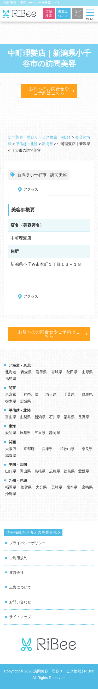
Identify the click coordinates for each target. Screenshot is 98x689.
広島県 (54, 471)
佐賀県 (26, 487)
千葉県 (69, 394)
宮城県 (56, 372)
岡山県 (25, 471)
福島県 (10, 378)
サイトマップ (20, 617)
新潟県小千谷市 (32, 174)
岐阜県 (25, 433)
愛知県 (10, 433)
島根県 (39, 471)
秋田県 (71, 372)
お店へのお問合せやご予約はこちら (49, 90)
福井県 (69, 417)
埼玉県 (50, 394)
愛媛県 (83, 471)
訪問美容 (58, 174)
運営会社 (16, 572)
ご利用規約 (18, 558)
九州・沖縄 (18, 480)
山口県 (10, 471)
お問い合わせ (20, 602)
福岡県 (10, 487)
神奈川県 (31, 394)
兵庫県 (47, 449)
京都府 (29, 449)
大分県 (41, 487)
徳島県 (69, 471)
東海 (12, 426)
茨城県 (25, 401)
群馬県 (87, 394)
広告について (20, 587)
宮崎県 (87, 487)
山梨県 (25, 417)
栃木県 (10, 401)
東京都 (10, 394)
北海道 (10, 372)
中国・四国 (18, 464)
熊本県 (71, 487)
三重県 (39, 433)
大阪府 (10, 449)
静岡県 (54, 433)
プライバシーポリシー (27, 543)
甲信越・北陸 (20, 410)
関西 (12, 442)
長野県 (83, 417)
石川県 (54, 417)
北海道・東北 (20, 365)
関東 (12, 388)
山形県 (87, 372)
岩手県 (41, 372)
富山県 (10, 417)
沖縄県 (10, 494)
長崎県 (56, 487)
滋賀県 (10, 455)
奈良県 (87, 449)
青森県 (26, 372)
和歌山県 (67, 449)
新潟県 (39, 417)
